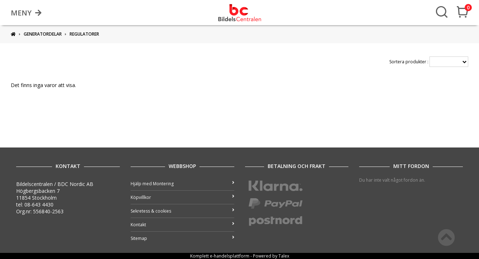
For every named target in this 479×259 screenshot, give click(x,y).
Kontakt (182, 225)
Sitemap (182, 238)
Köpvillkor (182, 197)
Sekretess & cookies (182, 211)
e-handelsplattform (229, 256)
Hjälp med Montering (182, 184)
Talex (283, 256)
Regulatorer (84, 34)
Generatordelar (43, 34)
